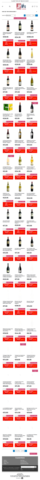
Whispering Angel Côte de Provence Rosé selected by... (8, 329)
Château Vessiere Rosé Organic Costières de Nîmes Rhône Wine (8, 302)
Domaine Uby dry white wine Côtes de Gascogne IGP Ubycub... (8, 115)
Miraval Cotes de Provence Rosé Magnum (18, 302)
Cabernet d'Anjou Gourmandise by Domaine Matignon (31, 382)
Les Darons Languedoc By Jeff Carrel (20, 249)
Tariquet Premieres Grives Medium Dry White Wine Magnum (7, 382)
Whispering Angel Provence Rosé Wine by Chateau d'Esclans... (20, 329)
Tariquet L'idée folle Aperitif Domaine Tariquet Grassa (7, 356)
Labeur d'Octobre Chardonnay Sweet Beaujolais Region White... (31, 62)
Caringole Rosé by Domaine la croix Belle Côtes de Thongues (7, 167)
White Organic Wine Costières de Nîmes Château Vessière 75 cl (32, 275)
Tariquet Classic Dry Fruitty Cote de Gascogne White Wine (31, 329)
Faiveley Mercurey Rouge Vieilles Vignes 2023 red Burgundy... (7, 61)
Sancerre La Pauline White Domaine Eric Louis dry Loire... (7, 435)
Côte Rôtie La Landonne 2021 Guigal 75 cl (32, 33)
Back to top (33, 453)
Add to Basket (9, 40)
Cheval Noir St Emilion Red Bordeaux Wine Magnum (19, 221)
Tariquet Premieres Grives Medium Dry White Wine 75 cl (31, 356)
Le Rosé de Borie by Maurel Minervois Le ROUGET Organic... (7, 141)
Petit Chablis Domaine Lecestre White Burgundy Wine (19, 194)
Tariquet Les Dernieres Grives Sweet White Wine (20, 356)
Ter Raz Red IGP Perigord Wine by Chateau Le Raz (18, 115)
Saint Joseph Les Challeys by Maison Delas (31, 115)
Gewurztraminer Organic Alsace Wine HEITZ (19, 409)
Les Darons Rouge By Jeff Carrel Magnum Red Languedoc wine (7, 249)
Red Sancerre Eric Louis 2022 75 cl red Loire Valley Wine (32, 409)
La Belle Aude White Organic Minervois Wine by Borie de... (20, 88)
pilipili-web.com (26, 476)
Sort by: (4, 15)
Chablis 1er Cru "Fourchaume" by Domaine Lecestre (7, 194)
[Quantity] (4, 40)
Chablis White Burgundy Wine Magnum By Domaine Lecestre (20, 167)
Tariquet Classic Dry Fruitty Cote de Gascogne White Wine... (20, 382)
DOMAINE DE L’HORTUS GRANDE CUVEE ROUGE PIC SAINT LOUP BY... (20, 61)
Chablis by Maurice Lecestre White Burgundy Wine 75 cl (31, 167)
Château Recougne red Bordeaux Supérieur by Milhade (8, 88)
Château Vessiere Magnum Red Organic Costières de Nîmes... (7, 275)
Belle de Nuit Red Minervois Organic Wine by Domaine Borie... (20, 435)
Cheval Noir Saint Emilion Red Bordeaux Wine (31, 221)
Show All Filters (19, 18)
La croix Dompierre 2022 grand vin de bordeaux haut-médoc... (32, 194)
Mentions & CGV (20, 474)
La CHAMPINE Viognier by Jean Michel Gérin (8, 409)
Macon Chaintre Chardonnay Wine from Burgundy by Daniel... (32, 88)
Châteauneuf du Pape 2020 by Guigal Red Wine (7, 33)
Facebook (22, 478)
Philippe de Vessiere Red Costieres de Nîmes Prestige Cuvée (31, 141)
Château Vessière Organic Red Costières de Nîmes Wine (20, 275)
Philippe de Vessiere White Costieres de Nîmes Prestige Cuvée (19, 141)
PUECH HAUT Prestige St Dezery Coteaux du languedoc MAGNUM (19, 33)
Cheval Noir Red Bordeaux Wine (6, 221)
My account (20, 473)
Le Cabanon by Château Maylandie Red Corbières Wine (32, 435)
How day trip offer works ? (9, 11)
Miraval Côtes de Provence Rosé (30, 302)
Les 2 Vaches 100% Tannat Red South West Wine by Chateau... (32, 249)
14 (33, 15)
